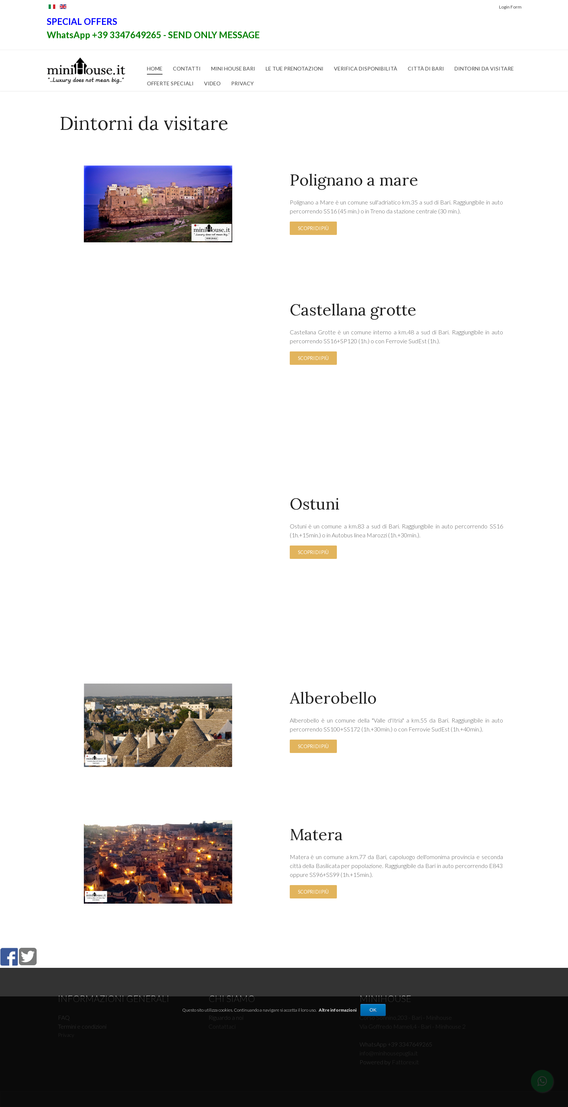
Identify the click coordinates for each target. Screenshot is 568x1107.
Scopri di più (313, 228)
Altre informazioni (338, 1010)
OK (373, 1010)
